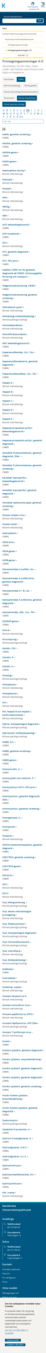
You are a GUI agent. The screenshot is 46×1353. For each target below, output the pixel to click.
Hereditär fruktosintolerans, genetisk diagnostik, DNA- (22, 454)
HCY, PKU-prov (10, 260)
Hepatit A (7, 382)
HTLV (5, 893)
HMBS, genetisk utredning (16, 751)
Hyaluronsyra (9, 1120)
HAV (4, 197)
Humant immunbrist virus (16, 1005)
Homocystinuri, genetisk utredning (20, 808)
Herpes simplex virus (13, 515)
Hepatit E (7, 418)
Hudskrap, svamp (11, 987)
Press (4, 1282)
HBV (4, 215)
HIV (4, 702)
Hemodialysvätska (12, 325)
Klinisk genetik (31, 85)
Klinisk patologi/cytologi (14, 104)
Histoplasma (9, 684)
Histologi (7, 675)
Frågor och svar (9, 1297)
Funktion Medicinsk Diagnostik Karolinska (19, 34)
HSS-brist (7, 875)
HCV (4, 242)
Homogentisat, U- (11, 817)
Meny (43, 7)
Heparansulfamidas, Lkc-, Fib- (18, 352)
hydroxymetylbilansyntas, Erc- (18, 1174)
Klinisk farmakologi (12, 85)
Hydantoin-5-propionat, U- (16, 1129)
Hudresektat (8, 978)
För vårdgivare (9, 1277)
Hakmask (7, 179)
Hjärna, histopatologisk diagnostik (20, 724)
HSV (4, 884)
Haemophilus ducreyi (13, 170)
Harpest (6, 188)
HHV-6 (5, 630)
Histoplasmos (9, 693)
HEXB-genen (8, 560)
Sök (39, 20)
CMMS (21, 79)
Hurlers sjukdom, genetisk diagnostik (22, 1068)
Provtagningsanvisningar (18, 45)
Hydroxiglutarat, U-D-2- (14, 1147)
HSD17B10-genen (11, 866)
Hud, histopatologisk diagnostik (19, 932)
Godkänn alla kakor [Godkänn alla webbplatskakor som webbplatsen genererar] (15, 1345)
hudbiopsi (7, 969)
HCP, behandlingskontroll (15, 224)
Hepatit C (7, 400)
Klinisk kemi (9, 98)
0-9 (21, 116)
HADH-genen (9, 161)
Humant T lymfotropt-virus (16, 1032)
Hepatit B (7, 391)
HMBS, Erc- (8, 742)
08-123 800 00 (13, 1227)
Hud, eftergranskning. (13, 902)
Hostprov (7, 835)
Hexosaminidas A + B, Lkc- (16, 590)
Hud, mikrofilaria (11, 950)
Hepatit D (7, 409)
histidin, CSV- (9, 648)
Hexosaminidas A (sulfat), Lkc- (18, 569)
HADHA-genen (9, 152)
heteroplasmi (9, 533)
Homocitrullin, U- (11, 769)
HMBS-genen (9, 760)
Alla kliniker (9, 79)
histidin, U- (8, 666)
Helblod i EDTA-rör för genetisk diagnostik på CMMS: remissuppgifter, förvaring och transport (22, 273)
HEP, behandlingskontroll (15, 343)
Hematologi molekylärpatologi (18, 316)
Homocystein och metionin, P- (18, 778)
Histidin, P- (8, 657)
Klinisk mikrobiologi (27, 98)
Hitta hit (6, 1273)
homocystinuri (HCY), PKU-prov (18, 787)
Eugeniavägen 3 (14, 1258)
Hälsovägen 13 (14, 1235)
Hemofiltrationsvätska (14, 334)
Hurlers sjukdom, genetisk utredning (21, 1086)
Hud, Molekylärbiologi (14, 959)
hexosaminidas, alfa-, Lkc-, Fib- (18, 612)
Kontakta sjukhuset (11, 1269)
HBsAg (5, 206)
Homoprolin (8, 826)
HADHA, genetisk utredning (16, 143)
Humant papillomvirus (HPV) (17, 1014)
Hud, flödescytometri (13, 923)
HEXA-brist (8, 542)
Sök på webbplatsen (13, 16)
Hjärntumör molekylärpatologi (18, 733)
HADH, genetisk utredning (16, 134)
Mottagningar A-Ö (10, 1293)
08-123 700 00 (13, 1250)
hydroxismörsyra (11, 1165)
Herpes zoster (9, 524)
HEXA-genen (8, 551)
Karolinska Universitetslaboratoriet (19, 39)
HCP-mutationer (10, 233)
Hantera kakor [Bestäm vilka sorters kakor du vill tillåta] (13, 1340)
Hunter (6, 1041)
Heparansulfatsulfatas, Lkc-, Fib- (19, 373)
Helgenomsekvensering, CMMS (18, 285)
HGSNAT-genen (10, 621)
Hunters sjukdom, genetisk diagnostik (22, 1050)
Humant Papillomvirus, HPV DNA (19, 1023)
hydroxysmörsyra (11, 1183)
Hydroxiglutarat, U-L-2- (14, 1156)
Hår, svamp (8, 1192)
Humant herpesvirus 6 (14, 996)
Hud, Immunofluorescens (15, 941)
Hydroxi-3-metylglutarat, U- (16, 1138)
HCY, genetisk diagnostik (15, 251)
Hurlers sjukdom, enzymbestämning (21, 1059)
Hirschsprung (9, 639)
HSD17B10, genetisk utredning (18, 857)
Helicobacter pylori (12, 307)
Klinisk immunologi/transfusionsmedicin (21, 92)
